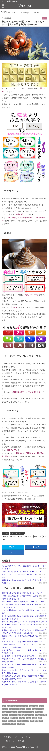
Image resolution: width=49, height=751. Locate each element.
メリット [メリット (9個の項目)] (12, 715)
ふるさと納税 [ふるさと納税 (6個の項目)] (34, 706)
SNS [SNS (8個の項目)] (8, 706)
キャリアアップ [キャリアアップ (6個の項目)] (14, 709)
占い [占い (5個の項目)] (16, 718)
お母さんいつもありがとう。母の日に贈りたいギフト (21, 571)
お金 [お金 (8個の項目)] (26, 706)
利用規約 (7, 737)
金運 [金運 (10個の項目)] (23, 724)
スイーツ (29, 536)
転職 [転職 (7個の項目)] (19, 724)
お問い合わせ (9, 741)
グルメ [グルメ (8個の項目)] (29, 709)
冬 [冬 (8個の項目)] (7, 718)
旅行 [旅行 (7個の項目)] (9, 721)
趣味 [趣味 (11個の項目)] (14, 724)
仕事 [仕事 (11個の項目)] (3, 718)
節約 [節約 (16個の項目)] (41, 721)
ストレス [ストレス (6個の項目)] (35, 709)
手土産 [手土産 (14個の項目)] (4, 721)
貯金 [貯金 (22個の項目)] (3, 724)
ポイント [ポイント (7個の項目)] (5, 715)
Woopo (6, 536)
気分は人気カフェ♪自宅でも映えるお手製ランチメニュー (23, 602)
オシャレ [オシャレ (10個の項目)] (5, 709)
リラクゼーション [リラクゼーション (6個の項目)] (28, 715)
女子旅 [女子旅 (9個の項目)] (35, 718)
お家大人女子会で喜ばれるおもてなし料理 (17, 633)
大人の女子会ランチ (18, 533)
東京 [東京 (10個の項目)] (14, 721)
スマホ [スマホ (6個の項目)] (42, 709)
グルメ (6, 533)
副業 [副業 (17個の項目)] (11, 718)
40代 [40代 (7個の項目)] (3, 706)
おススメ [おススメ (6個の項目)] (20, 706)
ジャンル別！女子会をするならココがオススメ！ (20, 656)
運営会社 (21, 741)
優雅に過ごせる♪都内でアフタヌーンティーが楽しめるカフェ (24, 622)
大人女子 (38, 536)
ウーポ (14, 536)
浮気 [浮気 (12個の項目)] (19, 721)
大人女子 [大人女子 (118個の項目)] (22, 718)
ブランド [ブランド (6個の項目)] (30, 712)
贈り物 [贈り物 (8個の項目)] (9, 724)
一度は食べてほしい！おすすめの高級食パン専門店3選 (22, 642)
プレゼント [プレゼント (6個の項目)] (38, 712)
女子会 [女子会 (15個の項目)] (29, 718)
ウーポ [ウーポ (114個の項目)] (42, 706)
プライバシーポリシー (23, 737)
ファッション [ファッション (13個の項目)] (22, 712)
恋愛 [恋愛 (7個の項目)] (39, 718)
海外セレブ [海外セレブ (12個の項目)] (25, 721)
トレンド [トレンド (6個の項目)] (13, 712)
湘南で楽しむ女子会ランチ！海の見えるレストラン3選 (22, 593)
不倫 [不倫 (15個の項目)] (45, 715)
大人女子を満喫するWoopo (10, 1)
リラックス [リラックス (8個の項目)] (38, 715)
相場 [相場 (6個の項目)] (36, 721)
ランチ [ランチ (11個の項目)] (19, 715)
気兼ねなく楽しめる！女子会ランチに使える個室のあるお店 (24, 630)
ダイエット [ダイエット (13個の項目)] (5, 712)
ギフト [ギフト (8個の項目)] (23, 709)
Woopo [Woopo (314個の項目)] (14, 706)
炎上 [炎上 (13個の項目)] (32, 721)
